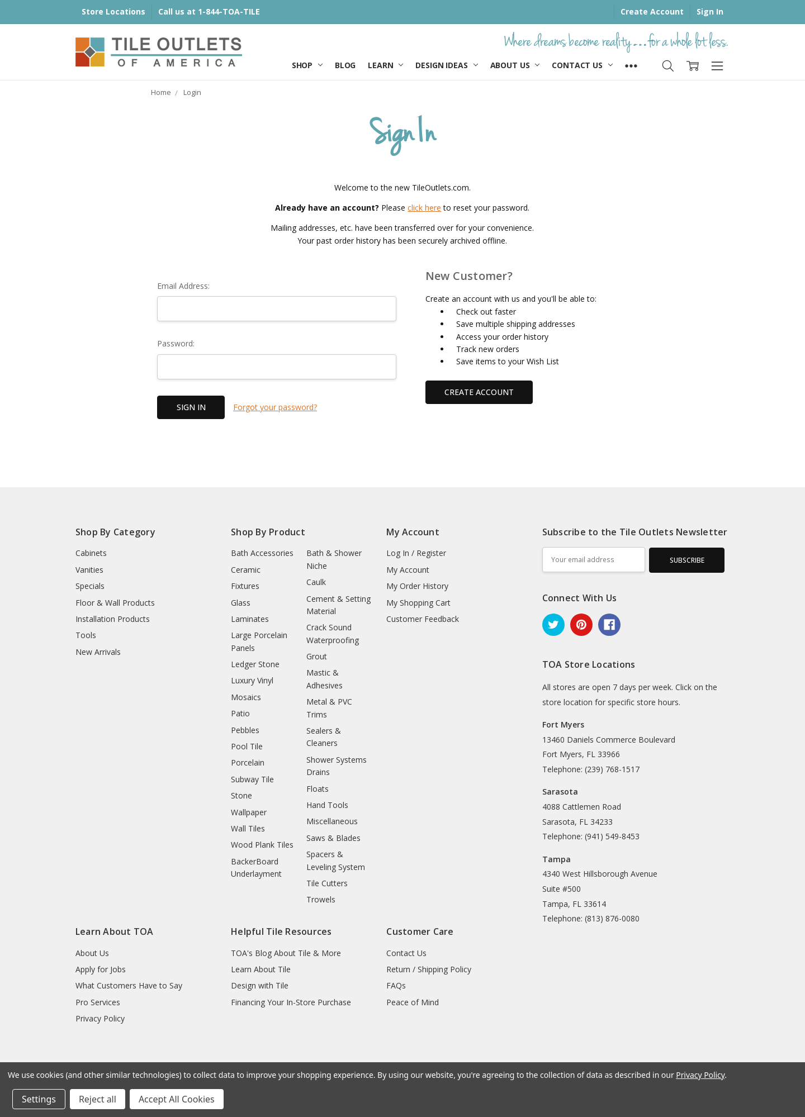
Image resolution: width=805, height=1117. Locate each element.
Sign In (710, 11)
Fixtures (245, 586)
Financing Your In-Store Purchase (291, 1002)
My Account (407, 569)
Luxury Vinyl (252, 680)
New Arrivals (98, 652)
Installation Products (112, 619)
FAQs (396, 985)
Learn (385, 65)
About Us (515, 65)
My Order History (417, 586)
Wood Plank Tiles (262, 844)
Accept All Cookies (177, 1099)
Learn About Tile (261, 969)
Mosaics (246, 697)
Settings (39, 1099)
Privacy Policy (100, 1018)
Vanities (89, 569)
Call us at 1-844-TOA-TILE (209, 11)
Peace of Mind (412, 1002)
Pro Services (97, 1002)
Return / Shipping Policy (428, 969)
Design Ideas (446, 65)
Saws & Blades (333, 838)
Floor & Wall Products (115, 602)
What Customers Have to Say (128, 985)
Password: (176, 343)
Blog (345, 65)
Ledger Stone (255, 664)
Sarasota (560, 791)
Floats (317, 788)
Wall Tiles (248, 828)
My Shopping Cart (418, 602)
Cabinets (91, 553)
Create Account (652, 11)
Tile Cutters (327, 883)
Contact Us (582, 65)
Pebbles (245, 730)
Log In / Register (416, 553)
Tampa (556, 859)
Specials (90, 586)
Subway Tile (252, 779)
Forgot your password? (275, 407)
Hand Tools (327, 805)
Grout (316, 656)
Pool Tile (247, 746)
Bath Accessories (262, 553)
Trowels (320, 899)
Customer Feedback (422, 619)
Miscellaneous (332, 821)
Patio (240, 713)
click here (424, 207)
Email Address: (183, 286)
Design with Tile (259, 985)
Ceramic (246, 569)
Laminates (250, 619)
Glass (240, 602)
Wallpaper (249, 812)
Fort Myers (563, 724)
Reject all (97, 1099)
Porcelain (247, 762)
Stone (241, 795)
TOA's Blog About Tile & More (286, 953)
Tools (85, 635)
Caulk (316, 582)
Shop (307, 65)
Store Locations (113, 11)
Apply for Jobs (100, 969)
